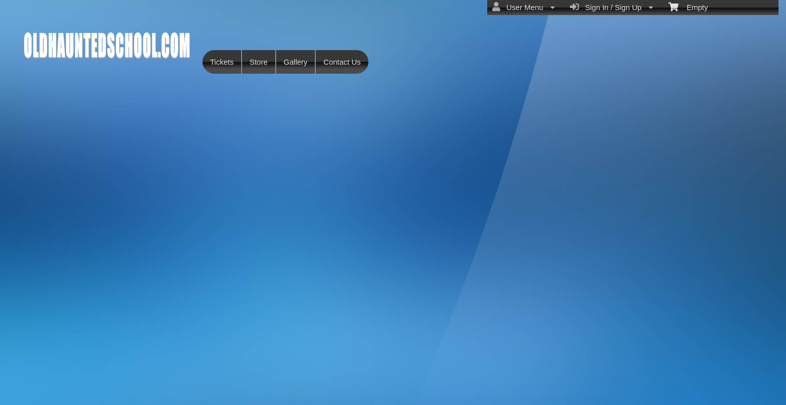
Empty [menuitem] (688, 7)
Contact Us (341, 62)
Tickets (222, 62)
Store (259, 62)
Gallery (296, 62)
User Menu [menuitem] (523, 7)
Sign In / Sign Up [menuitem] (611, 7)
